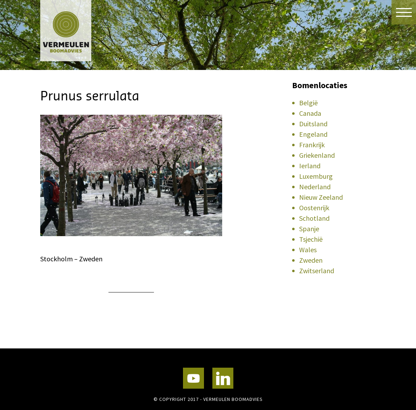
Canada (310, 113)
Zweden (311, 260)
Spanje (309, 228)
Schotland (314, 218)
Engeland (313, 134)
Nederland (315, 186)
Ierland (309, 165)
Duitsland (313, 123)
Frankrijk (312, 144)
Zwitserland (316, 270)
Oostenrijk (314, 207)
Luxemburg (316, 176)
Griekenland (317, 155)
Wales (308, 249)
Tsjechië (311, 239)
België (308, 102)
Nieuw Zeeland (321, 197)
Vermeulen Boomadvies (75, 30)
